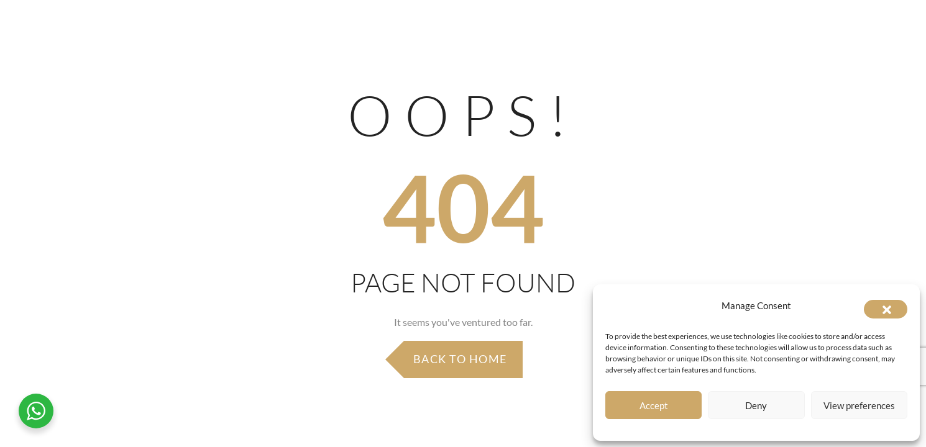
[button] (885, 309)
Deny (756, 405)
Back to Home (460, 359)
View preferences (859, 405)
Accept (653, 405)
